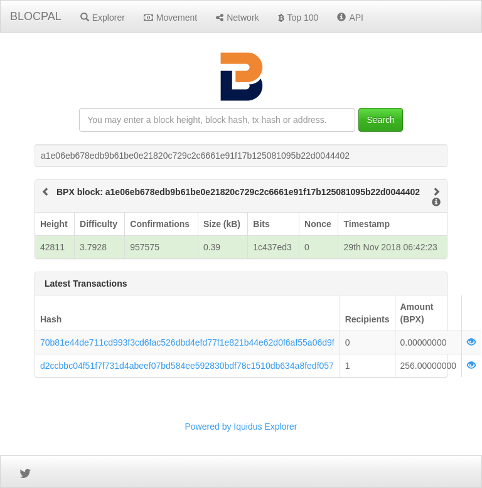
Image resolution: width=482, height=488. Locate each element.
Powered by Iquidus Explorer (241, 427)
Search (380, 120)
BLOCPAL (36, 16)
